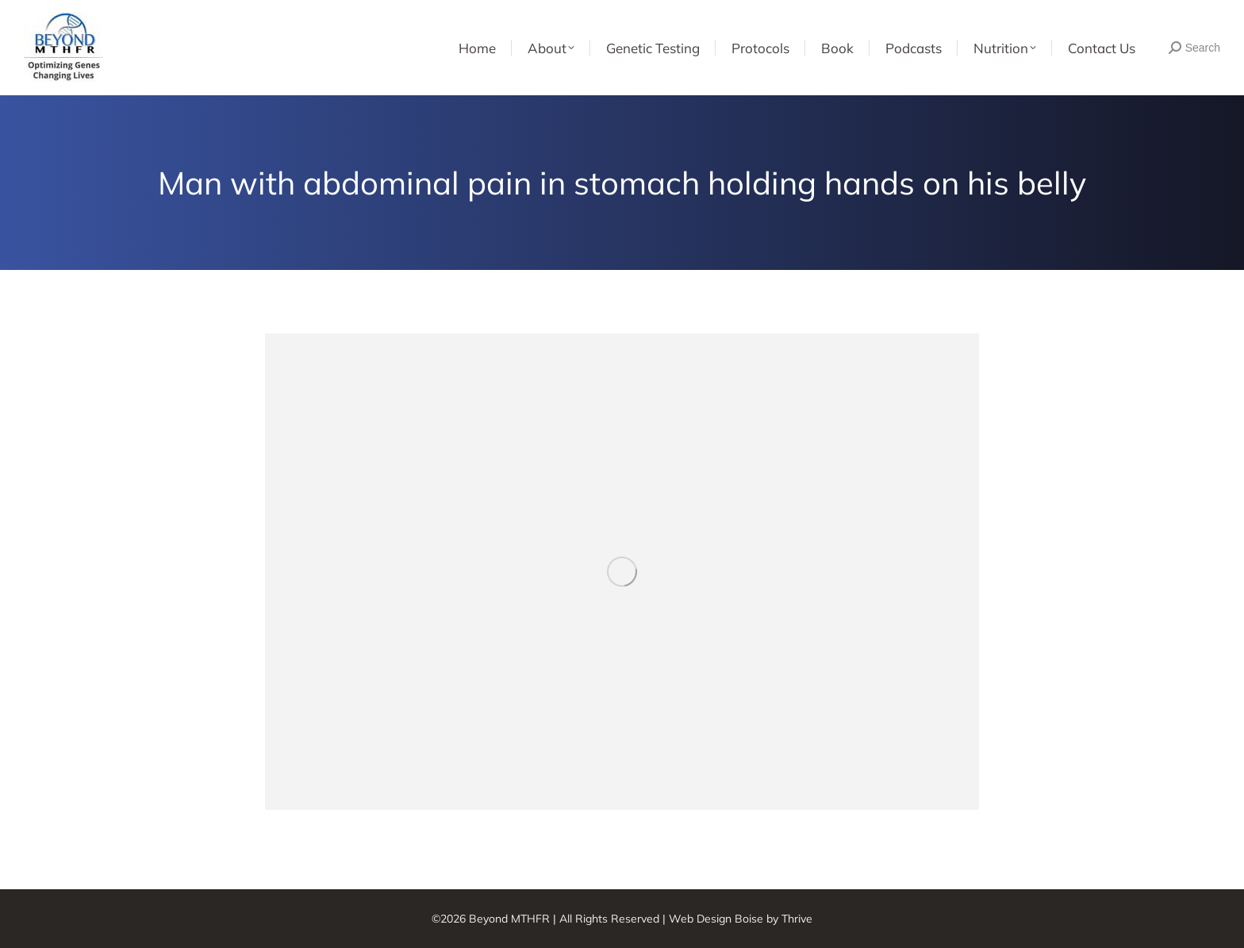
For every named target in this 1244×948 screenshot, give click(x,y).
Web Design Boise (716, 918)
